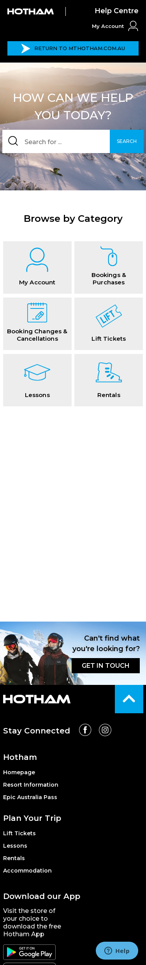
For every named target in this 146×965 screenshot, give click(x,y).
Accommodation (27, 870)
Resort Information (30, 784)
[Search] (73, 141)
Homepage (19, 772)
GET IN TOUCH (106, 665)
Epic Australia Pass (30, 797)
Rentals (14, 858)
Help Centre (117, 11)
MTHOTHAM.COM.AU (73, 49)
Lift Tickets (19, 833)
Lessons (15, 845)
